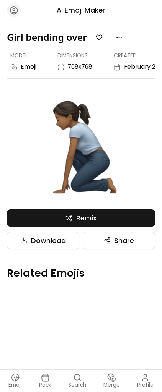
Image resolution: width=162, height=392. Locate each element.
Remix (80, 218)
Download (42, 240)
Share (119, 240)
